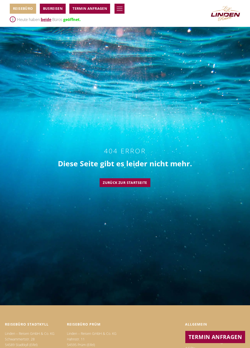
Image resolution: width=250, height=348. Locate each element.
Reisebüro (23, 8)
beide (46, 19)
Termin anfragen (90, 8)
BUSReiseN (53, 8)
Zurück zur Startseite (125, 182)
